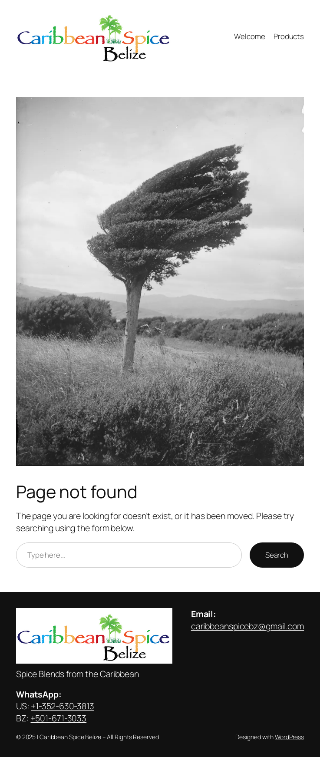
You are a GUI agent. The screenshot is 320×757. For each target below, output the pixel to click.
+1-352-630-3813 (62, 706)
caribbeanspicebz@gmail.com (247, 626)
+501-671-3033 (58, 718)
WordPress (289, 737)
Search (276, 555)
